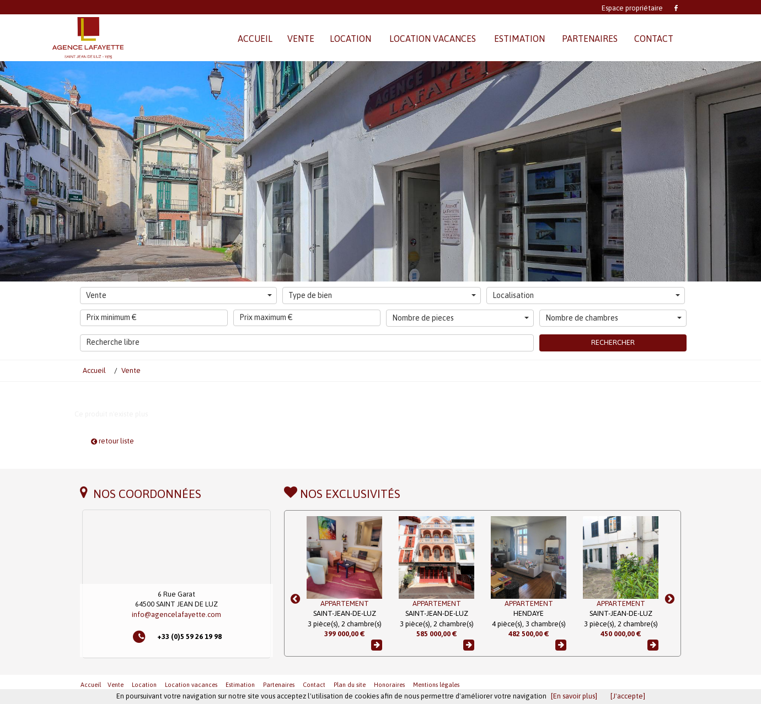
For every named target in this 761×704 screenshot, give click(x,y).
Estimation (240, 684)
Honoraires (389, 684)
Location (144, 684)
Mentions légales (436, 684)
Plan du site (350, 684)
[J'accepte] (627, 696)
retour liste (112, 441)
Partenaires (278, 684)
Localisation (586, 295)
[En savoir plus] (574, 696)
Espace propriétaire (632, 8)
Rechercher (613, 342)
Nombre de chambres (613, 317)
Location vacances (191, 684)
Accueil (91, 684)
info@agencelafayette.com (176, 614)
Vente (179, 295)
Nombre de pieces (460, 317)
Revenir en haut (656, 684)
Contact (314, 684)
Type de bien (382, 295)
